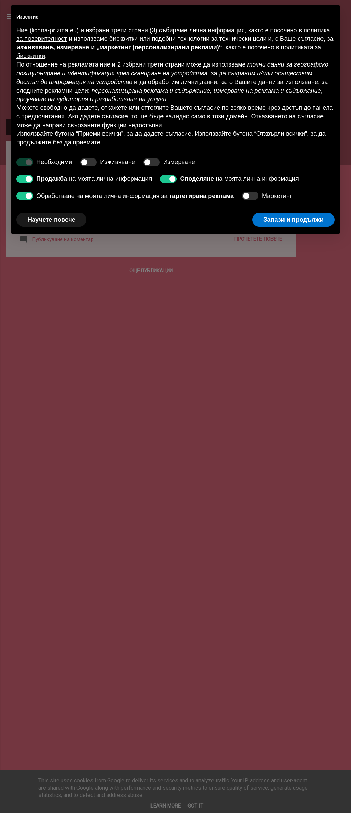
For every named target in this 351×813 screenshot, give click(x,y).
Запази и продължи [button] (293, 219)
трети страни (165, 64)
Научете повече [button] (51, 219)
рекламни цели (66, 90)
